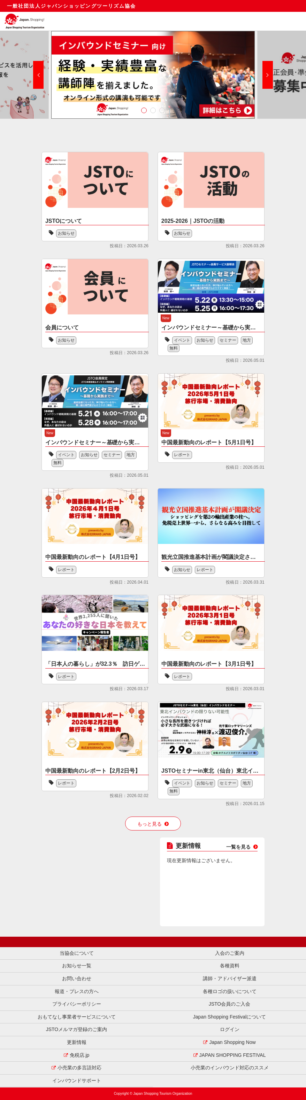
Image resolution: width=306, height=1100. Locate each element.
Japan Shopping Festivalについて (229, 1017)
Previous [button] (38, 75)
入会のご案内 (229, 953)
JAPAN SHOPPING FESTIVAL (232, 1055)
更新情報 (76, 1042)
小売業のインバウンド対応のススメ (230, 1067)
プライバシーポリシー (76, 1004)
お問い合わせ (76, 978)
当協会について (77, 953)
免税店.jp (80, 1055)
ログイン (229, 1029)
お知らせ (66, 233)
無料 (173, 348)
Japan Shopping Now (232, 1042)
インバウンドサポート (76, 1080)
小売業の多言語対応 (79, 1067)
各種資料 (229, 965)
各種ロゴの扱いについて (230, 991)
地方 (247, 340)
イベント (182, 340)
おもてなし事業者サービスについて (77, 1017)
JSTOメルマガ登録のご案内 (76, 1029)
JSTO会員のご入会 (230, 1004)
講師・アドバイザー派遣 (230, 978)
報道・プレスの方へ (77, 991)
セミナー (228, 340)
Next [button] (267, 75)
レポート (182, 454)
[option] (153, 75)
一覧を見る (238, 847)
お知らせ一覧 (76, 965)
